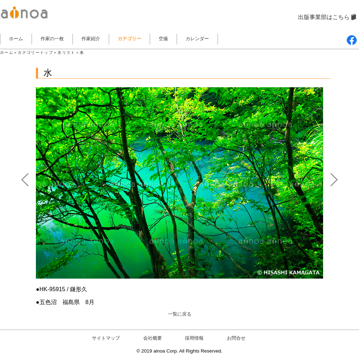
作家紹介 (90, 38)
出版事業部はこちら (324, 17)
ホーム (16, 38)
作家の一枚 (52, 38)
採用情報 (194, 338)
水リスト (66, 52)
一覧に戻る (179, 314)
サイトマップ (106, 338)
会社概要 (152, 338)
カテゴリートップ (35, 52)
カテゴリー (129, 38)
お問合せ (236, 338)
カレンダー (197, 38)
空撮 (163, 38)
